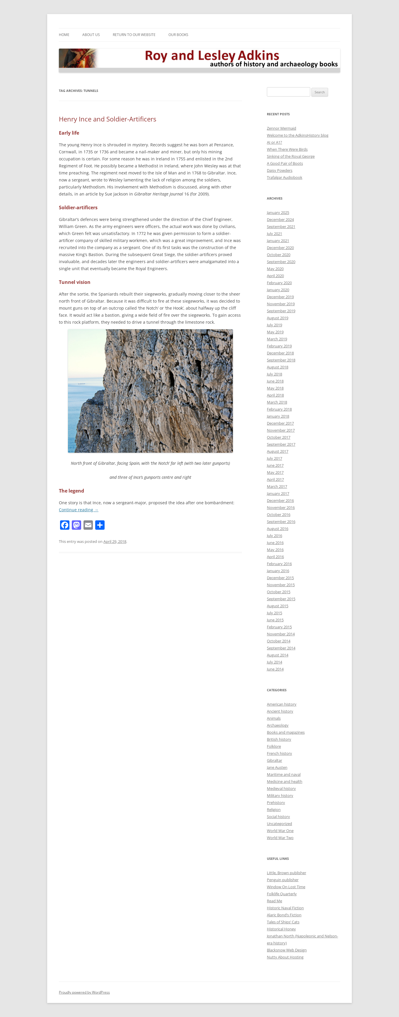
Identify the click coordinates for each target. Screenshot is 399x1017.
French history (279, 753)
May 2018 (275, 388)
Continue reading (78, 509)
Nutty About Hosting (285, 957)
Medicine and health (284, 781)
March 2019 (277, 339)
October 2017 (278, 437)
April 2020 (275, 275)
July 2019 (274, 324)
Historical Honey (281, 929)
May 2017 (275, 472)
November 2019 (281, 303)
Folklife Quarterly (282, 893)
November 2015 (281, 584)
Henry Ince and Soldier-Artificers (107, 118)
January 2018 (278, 416)
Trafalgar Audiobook (284, 177)
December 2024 (280, 219)
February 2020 (279, 282)
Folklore (274, 746)
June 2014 (275, 669)
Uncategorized (279, 823)
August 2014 (277, 655)
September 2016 (281, 521)
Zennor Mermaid (281, 128)
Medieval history (281, 788)
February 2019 (279, 346)
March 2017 (277, 486)
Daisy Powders (279, 170)
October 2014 (278, 641)
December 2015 (280, 577)
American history (281, 704)
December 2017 (280, 423)
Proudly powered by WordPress (84, 992)
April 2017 (275, 479)
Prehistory (276, 802)
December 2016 (280, 500)
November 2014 (281, 634)
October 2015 (278, 591)
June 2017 (275, 465)
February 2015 (279, 627)
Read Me (274, 900)
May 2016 (275, 549)
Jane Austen (277, 767)
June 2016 (275, 542)
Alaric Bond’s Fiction (284, 914)
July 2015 (274, 612)
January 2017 (278, 493)
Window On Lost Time (286, 886)
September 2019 (281, 310)
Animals (274, 718)
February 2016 (279, 563)
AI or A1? (274, 142)
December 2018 (280, 353)
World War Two (280, 837)
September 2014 (281, 648)
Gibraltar (274, 760)
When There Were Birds (287, 149)
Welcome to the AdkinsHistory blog (297, 135)
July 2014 (274, 662)
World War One (280, 830)
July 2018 (274, 374)
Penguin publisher (283, 879)
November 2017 (281, 430)
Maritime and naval (284, 774)
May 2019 (275, 332)
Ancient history (280, 711)
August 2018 (277, 367)
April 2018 (275, 395)
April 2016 (275, 556)
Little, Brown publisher (286, 872)
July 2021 (274, 233)
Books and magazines (286, 732)
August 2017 (277, 451)
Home (64, 34)
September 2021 (281, 226)
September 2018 (281, 360)
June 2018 (275, 381)
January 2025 (278, 212)
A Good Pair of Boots (285, 163)
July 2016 (274, 535)
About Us (91, 34)
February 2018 (279, 409)
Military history (280, 795)
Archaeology (278, 725)
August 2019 (277, 317)
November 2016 (281, 507)
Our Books (178, 34)
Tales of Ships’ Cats (283, 922)
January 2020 (278, 289)
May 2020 (275, 268)
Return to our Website (134, 34)
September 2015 (281, 598)
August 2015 (277, 605)
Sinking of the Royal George (291, 156)
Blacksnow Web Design (287, 950)
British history (279, 739)
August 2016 (277, 528)
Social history (278, 816)
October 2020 (278, 254)
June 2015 (275, 619)
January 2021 (278, 240)
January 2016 (278, 570)
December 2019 (280, 296)
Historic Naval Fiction (285, 907)
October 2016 (278, 514)
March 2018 (277, 402)
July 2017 (274, 458)
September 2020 (281, 261)
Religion (274, 809)
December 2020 (280, 247)
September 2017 (281, 444)
